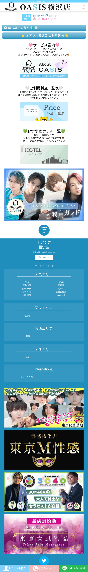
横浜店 (27, 316)
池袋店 (61, 288)
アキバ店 (27, 292)
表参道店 (27, 285)
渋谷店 (61, 282)
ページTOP (44, 230)
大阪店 (27, 336)
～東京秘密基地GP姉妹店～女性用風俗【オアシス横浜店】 (44, 1)
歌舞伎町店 (27, 288)
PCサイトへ (44, 257)
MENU (84, 7)
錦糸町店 (27, 295)
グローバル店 (27, 377)
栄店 (27, 357)
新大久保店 (61, 292)
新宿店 (61, 285)
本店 (27, 282)
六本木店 (61, 295)
